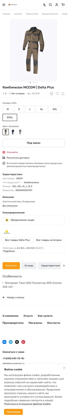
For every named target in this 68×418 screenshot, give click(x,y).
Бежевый (6, 132)
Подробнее (9, 251)
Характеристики (50, 265)
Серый (20, 132)
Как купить (45, 315)
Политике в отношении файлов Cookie (27, 403)
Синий (13, 132)
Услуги (28, 315)
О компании (10, 315)
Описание (11, 265)
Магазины (35, 322)
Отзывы (29, 265)
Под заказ (33, 142)
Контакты (53, 322)
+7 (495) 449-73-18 (13, 358)
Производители (13, 322)
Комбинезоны (31, 182)
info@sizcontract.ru (13, 363)
